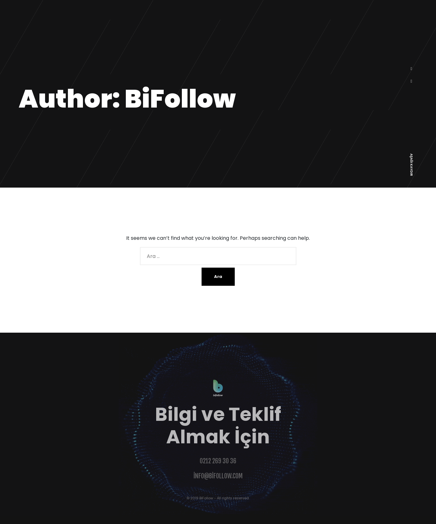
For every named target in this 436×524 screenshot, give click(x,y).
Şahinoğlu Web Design (28, 520)
